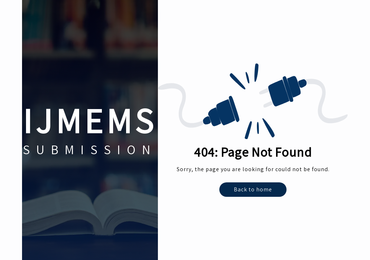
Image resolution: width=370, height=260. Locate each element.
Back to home (253, 189)
